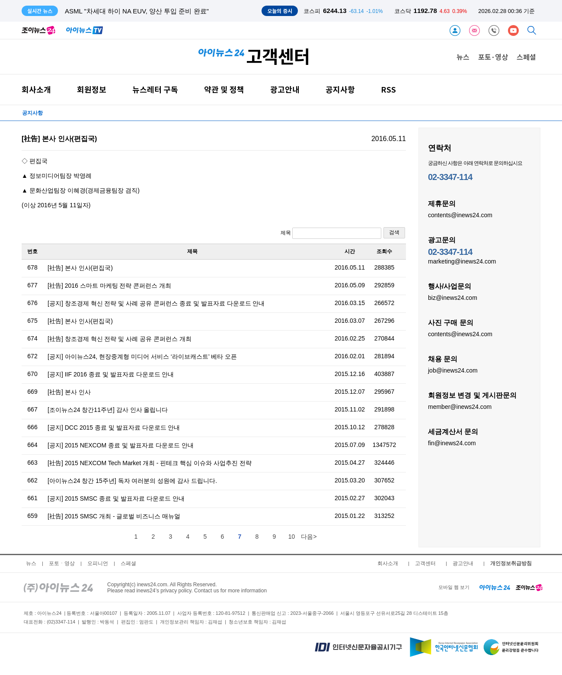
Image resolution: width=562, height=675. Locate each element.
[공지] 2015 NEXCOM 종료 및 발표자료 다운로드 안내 (121, 445)
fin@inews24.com (452, 442)
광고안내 (285, 89)
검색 (394, 232)
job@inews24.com (453, 369)
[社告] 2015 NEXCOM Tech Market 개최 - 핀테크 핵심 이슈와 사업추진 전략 (150, 463)
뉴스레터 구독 (155, 89)
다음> (308, 536)
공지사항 (340, 89)
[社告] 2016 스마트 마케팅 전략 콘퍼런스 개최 (109, 285)
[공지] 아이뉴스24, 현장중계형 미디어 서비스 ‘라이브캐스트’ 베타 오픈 (142, 356)
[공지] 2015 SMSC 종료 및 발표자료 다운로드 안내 (116, 498)
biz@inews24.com (452, 297)
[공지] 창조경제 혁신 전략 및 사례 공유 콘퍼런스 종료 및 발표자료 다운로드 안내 (156, 303)
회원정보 (91, 89)
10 (291, 536)
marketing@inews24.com (462, 260)
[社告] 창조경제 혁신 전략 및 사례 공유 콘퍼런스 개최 (120, 338)
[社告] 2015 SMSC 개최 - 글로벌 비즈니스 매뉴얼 (114, 516)
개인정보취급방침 (511, 563)
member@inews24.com (460, 406)
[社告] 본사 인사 (69, 392)
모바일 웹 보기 (453, 587)
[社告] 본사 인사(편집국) (80, 267)
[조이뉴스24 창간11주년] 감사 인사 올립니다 (108, 409)
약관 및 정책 (224, 89)
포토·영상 (493, 56)
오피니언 (97, 563)
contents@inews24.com (460, 214)
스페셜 (526, 56)
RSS (388, 89)
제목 (331, 233)
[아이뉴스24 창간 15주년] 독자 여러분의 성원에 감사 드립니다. (132, 480)
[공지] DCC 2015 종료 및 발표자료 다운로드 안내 (114, 427)
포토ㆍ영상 (62, 563)
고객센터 (425, 563)
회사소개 (36, 89)
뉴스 (463, 56)
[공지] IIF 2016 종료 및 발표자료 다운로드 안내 (111, 374)
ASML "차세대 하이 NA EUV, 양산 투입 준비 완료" (137, 11)
